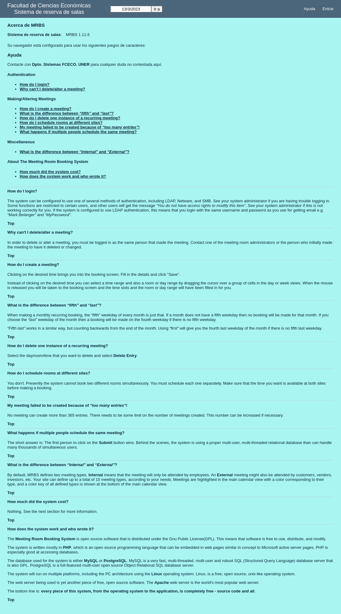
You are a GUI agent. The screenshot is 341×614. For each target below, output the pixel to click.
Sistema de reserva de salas (49, 12)
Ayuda (309, 8)
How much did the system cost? (50, 171)
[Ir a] (130, 9)
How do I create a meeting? (45, 108)
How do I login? (35, 84)
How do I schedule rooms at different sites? (61, 122)
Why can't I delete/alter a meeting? (52, 89)
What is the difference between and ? (67, 113)
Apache (161, 582)
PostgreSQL (115, 560)
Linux (156, 574)
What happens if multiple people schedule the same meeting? (78, 131)
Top (10, 223)
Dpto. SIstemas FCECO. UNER (60, 64)
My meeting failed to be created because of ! (80, 127)
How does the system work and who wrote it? (63, 176)
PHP (67, 547)
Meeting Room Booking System (45, 539)
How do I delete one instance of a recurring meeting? (70, 118)
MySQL (91, 560)
